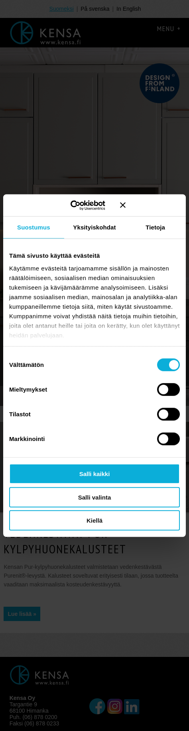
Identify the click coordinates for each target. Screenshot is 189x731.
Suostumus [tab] (33, 227)
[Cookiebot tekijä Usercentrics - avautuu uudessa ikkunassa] (76, 205)
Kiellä (94, 520)
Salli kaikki (94, 473)
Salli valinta (94, 497)
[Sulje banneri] (150, 205)
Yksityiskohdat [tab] (94, 227)
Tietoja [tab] (155, 227)
